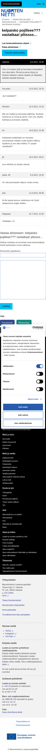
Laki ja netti (6, 480)
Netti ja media (8, 453)
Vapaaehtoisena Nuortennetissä (14, 571)
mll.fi (4, 596)
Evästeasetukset (23, 725)
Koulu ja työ (8, 488)
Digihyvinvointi (7, 458)
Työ (3, 505)
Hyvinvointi (6, 445)
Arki (4, 510)
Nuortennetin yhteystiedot (13, 605)
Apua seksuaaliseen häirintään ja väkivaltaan (19, 552)
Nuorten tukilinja (8, 540)
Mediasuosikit (7, 483)
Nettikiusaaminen (9, 474)
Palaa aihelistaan (11, 47)
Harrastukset (7, 518)
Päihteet (5, 448)
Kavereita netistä (8, 470)
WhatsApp (24, 322)
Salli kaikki (23, 407)
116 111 (8, 686)
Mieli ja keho (8, 435)
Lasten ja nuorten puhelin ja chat (14, 537)
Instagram (9, 634)
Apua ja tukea (8, 532)
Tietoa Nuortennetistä (11, 600)
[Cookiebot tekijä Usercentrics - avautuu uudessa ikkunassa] (32, 327)
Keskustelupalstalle (11, 4)
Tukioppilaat (7, 492)
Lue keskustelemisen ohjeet (17, 43)
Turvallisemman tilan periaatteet (16, 615)
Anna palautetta (9, 610)
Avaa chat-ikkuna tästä (12, 712)
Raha (4, 527)
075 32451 (9, 593)
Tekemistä (7, 561)
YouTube (9, 636)
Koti (3, 521)
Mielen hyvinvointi (9, 442)
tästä (4, 664)
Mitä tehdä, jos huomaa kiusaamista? (16, 430)
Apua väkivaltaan (9, 555)
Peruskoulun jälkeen (10, 499)
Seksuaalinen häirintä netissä (13, 477)
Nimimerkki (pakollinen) (10, 251)
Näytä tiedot (33, 399)
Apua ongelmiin (8, 549)
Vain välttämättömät (23, 423)
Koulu (4, 496)
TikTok (8, 631)
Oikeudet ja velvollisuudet (12, 524)
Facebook (7, 322)
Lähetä (6, 306)
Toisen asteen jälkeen (10, 502)
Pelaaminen (7, 464)
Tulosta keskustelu (14, 52)
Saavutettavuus (23, 721)
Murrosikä (6, 439)
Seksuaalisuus (9, 22)
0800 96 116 (10, 699)
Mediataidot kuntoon (10, 461)
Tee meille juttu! (8, 568)
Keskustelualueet (22, 19)
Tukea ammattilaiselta (10, 546)
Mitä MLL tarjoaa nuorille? (12, 565)
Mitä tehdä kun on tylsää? (12, 514)
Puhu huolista (7, 543)
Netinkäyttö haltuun (9, 467)
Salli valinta (23, 415)
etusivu (5, 19)
